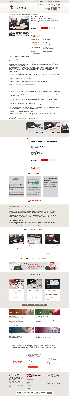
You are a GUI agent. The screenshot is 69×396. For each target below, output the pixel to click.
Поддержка (34, 11)
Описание (11, 56)
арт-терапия (38, 336)
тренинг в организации (14, 335)
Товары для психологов (31, 382)
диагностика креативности (40, 335)
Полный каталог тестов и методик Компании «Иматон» (34, 304)
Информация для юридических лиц (53, 11)
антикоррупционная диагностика (16, 336)
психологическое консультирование (16, 321)
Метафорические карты (31, 384)
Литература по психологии (31, 385)
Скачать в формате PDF (35, 200)
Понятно (50, 393)
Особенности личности (30, 14)
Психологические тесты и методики (19, 14)
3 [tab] (34, 135)
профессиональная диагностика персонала (17, 334)
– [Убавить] (49, 28)
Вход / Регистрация (41, 1)
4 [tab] (36, 135)
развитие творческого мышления (42, 334)
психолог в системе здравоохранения (16, 319)
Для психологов (14, 312)
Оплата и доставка (22, 11)
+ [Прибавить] (54, 28)
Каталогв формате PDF (54, 363)
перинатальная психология (15, 325)
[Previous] (29, 33)
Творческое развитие (41, 330)
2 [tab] (32, 135)
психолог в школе (13, 316)
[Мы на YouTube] (16, 382)
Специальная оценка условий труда (15, 388)
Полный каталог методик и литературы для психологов (34, 258)
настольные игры (39, 321)
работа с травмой (13, 324)
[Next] (8, 33)
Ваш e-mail (31, 364)
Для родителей (40, 312)
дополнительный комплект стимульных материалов (44, 32)
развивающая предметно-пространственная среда (45, 320)
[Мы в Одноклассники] (13, 382)
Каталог (10, 14)
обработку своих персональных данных (38, 361)
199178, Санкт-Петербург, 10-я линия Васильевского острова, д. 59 (48, 4)
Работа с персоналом (16, 330)
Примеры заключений (25, 56)
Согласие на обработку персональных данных (16, 386)
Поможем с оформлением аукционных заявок (17, 362)
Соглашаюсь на (35, 361)
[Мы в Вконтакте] (10, 382)
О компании (29, 11)
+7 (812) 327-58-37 (56, 5)
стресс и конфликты (13, 339)
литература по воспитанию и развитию (43, 319)
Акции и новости (40, 11)
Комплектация (17, 56)
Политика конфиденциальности (15, 384)
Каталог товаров (30, 379)
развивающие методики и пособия (42, 316)
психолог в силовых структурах (15, 320)
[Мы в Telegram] (19, 382)
